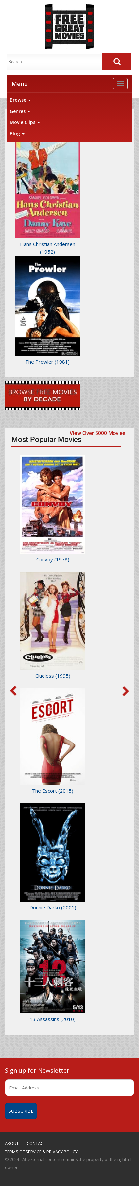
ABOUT (12, 1143)
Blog (17, 133)
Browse (20, 100)
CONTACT (36, 1143)
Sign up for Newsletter (37, 1070)
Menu (19, 84)
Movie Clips (25, 122)
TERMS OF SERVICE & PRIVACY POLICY (41, 1151)
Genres (20, 111)
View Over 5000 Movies (97, 434)
